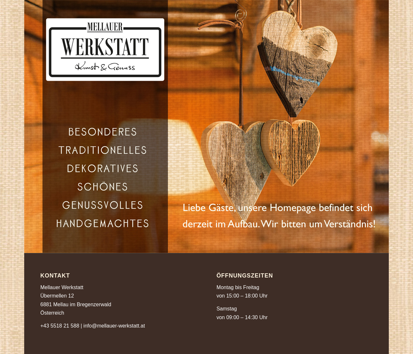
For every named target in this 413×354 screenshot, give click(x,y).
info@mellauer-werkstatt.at (114, 326)
